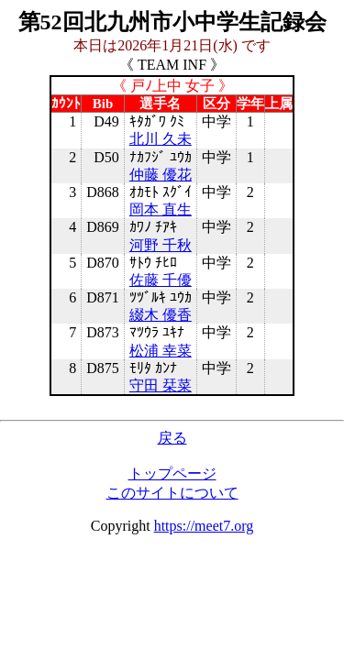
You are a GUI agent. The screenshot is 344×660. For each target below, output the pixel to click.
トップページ (172, 473)
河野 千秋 (160, 245)
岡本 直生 (160, 209)
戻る (172, 438)
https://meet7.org (204, 526)
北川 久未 (160, 139)
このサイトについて (172, 492)
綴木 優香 (160, 315)
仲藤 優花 (160, 174)
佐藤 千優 (160, 280)
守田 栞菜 (160, 385)
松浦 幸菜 (160, 350)
